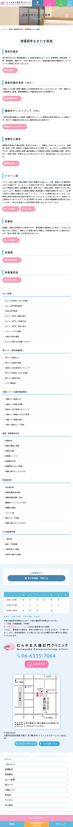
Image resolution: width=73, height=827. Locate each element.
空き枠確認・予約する (36, 578)
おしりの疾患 (9, 209)
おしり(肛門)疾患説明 (13, 306)
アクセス (9, 800)
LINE (61, 3)
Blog (37, 3)
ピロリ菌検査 (10, 383)
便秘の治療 (9, 451)
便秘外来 (8, 441)
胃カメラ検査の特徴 (13, 363)
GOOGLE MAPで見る (27, 744)
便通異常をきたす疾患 (14, 466)
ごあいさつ (10, 764)
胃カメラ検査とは (12, 358)
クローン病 (26, 209)
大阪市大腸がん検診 (13, 554)
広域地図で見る (50, 744)
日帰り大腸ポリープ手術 (14, 425)
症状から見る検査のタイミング (17, 368)
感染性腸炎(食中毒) (12, 492)
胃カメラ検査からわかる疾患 (16, 373)
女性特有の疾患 (10, 260)
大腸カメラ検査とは (13, 399)
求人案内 (9, 805)
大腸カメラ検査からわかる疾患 (17, 414)
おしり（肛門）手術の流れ (15, 326)
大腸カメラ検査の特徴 (14, 404)
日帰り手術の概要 (12, 337)
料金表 (8, 795)
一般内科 (8, 539)
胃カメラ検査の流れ (13, 378)
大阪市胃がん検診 (12, 549)
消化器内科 (9, 487)
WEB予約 (39, 664)
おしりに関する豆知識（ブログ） (18, 342)
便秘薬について (11, 456)
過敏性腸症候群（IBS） (14, 497)
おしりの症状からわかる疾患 (16, 301)
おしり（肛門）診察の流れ (15, 316)
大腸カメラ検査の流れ (14, 420)
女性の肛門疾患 (11, 311)
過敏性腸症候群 (10, 98)
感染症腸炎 (8, 70)
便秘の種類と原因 (12, 446)
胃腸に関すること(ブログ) (15, 471)
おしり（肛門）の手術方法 (15, 321)
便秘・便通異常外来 (16, 29)
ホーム (4, 29)
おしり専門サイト (36, 818)
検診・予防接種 (11, 544)
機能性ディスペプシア (13, 127)
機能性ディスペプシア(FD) (15, 503)
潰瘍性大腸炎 (9, 163)
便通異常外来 (10, 461)
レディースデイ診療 (13, 331)
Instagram (49, 3)
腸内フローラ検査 (12, 518)
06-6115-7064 (38, 655)
